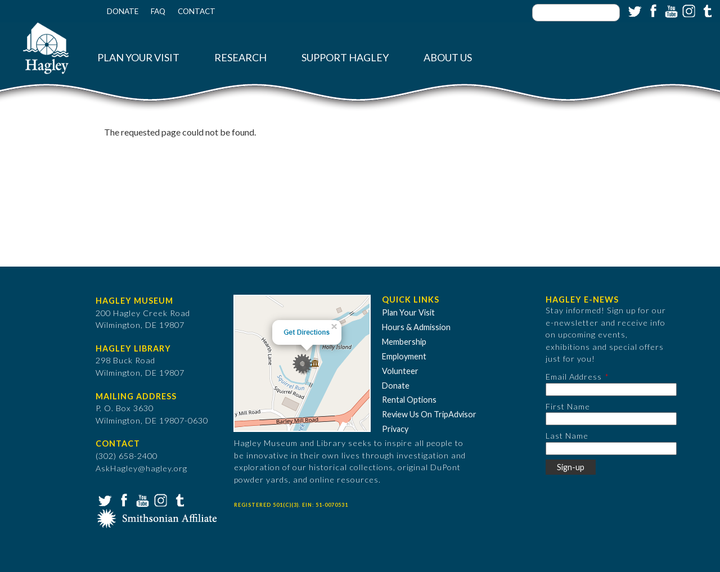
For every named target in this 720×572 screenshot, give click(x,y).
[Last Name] (611, 448)
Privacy (395, 429)
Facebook (652, 10)
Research (240, 57)
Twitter (634, 10)
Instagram (688, 10)
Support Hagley (345, 57)
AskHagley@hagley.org (141, 468)
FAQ (158, 11)
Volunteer (400, 371)
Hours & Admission (416, 327)
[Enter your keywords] (576, 12)
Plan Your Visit (138, 57)
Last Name (567, 435)
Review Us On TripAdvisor (429, 414)
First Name (568, 406)
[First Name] (611, 418)
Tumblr (706, 10)
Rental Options (409, 399)
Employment (404, 356)
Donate (122, 11)
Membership (404, 341)
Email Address (574, 376)
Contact (196, 11)
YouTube (670, 10)
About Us (448, 57)
